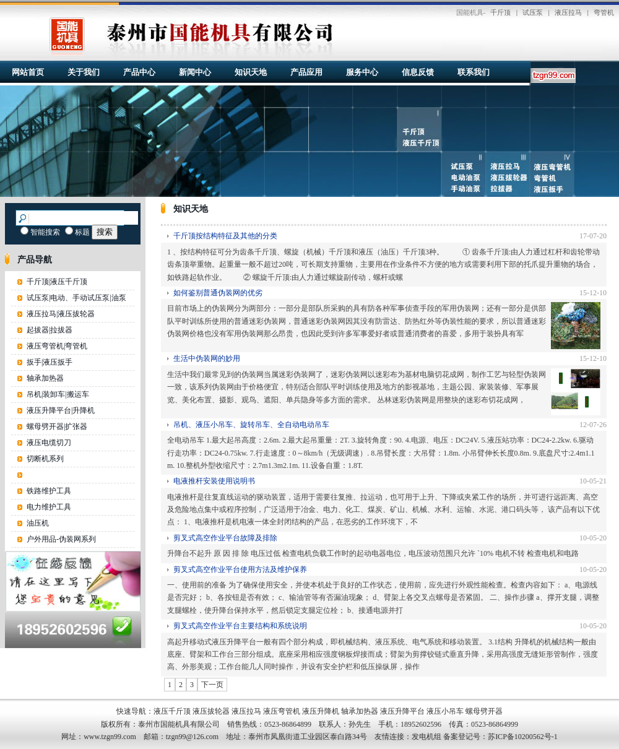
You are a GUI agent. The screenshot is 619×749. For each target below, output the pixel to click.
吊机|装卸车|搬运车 (58, 394)
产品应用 (306, 72)
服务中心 (362, 72)
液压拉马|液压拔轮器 (61, 314)
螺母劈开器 (484, 711)
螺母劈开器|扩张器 (57, 426)
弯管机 (604, 12)
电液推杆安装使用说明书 (214, 481)
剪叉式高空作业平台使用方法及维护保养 (240, 569)
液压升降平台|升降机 (61, 410)
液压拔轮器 (211, 711)
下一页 (212, 684)
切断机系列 (45, 458)
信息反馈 (418, 72)
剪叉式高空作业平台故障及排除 (225, 538)
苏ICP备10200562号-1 (523, 736)
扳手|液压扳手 (49, 362)
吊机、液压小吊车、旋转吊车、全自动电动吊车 (251, 424)
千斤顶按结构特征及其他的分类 (225, 236)
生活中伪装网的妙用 (206, 358)
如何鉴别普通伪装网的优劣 (217, 292)
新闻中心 (195, 72)
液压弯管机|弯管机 (57, 346)
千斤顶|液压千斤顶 (57, 281)
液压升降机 (320, 711)
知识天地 (251, 72)
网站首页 (28, 72)
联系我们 (473, 72)
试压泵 (532, 12)
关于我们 (83, 72)
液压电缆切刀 (49, 442)
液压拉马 (568, 12)
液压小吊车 (445, 711)
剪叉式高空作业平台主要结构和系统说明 (240, 625)
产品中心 (139, 72)
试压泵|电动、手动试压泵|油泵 (76, 297)
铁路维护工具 (49, 491)
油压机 (38, 523)
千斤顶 (500, 12)
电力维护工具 (49, 507)
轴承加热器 (45, 378)
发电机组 (426, 736)
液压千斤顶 (172, 711)
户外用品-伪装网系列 (61, 539)
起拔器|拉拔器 (49, 330)
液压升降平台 (402, 711)
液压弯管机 (281, 711)
